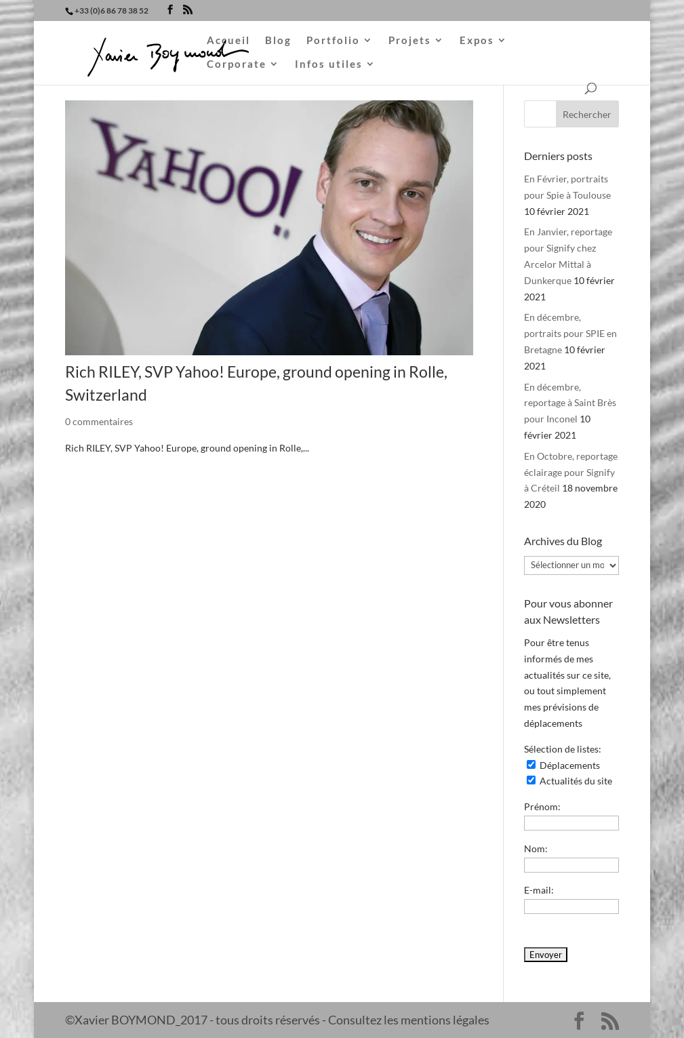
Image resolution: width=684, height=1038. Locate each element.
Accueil (228, 40)
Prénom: (542, 806)
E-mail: (539, 890)
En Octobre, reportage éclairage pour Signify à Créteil (571, 472)
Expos (477, 40)
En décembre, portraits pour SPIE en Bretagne (570, 333)
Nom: (536, 848)
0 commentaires (99, 421)
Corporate (236, 64)
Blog (278, 40)
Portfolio (333, 40)
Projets (409, 40)
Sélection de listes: (562, 749)
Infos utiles (329, 64)
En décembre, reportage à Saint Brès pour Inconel (570, 403)
